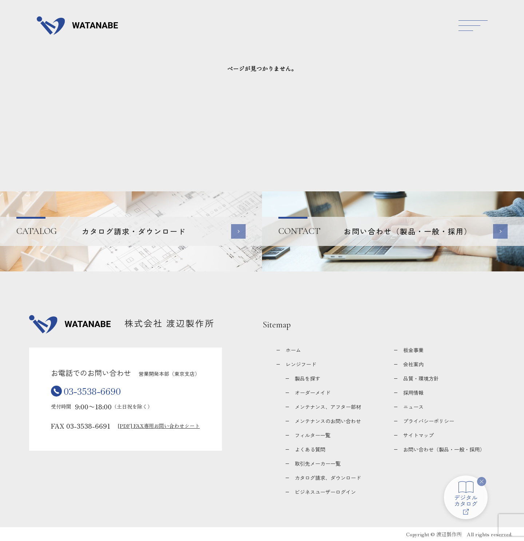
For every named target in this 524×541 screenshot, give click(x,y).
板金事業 (413, 350)
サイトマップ (418, 435)
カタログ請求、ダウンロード (328, 477)
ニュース (413, 406)
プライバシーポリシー (428, 420)
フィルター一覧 (312, 435)
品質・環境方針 (421, 378)
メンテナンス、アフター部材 (328, 406)
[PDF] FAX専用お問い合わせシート (159, 425)
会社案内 (413, 364)
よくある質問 (310, 449)
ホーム (293, 350)
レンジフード (301, 364)
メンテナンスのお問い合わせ (328, 420)
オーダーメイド (312, 392)
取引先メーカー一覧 (318, 463)
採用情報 (413, 392)
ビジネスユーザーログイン (325, 491)
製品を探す (307, 378)
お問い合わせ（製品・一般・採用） (444, 449)
